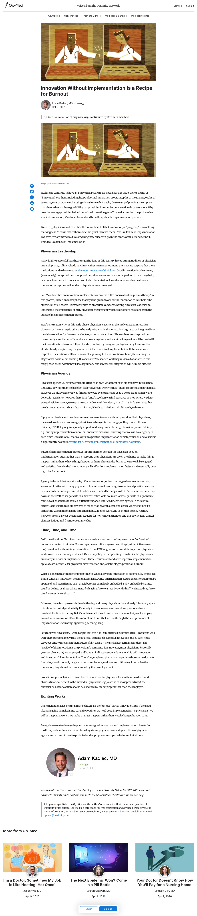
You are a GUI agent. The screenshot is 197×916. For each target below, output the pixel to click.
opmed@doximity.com (56, 815)
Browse (178, 6)
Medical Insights (140, 16)
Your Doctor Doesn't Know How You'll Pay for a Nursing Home (164, 882)
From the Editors (92, 16)
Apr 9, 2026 (21, 896)
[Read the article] (32, 857)
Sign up (108, 908)
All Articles (54, 16)
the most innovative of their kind (96, 270)
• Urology (79, 103)
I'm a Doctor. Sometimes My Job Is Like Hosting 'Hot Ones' (32, 882)
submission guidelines (130, 811)
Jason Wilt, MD (32, 890)
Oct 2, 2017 (58, 107)
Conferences (71, 16)
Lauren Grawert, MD (98, 890)
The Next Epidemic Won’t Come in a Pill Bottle (98, 882)
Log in (89, 908)
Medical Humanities (116, 16)
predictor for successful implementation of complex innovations (103, 441)
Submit (190, 6)
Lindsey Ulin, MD (165, 890)
